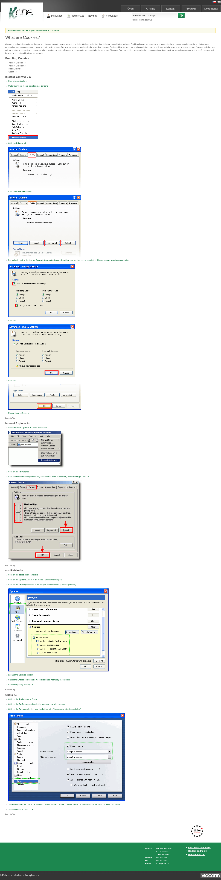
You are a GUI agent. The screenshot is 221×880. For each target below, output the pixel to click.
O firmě (150, 8)
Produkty (191, 8)
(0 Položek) (112, 16)
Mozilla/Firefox (14, 69)
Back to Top (10, 418)
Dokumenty (211, 8)
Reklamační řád (196, 854)
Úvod (130, 8)
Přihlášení (57, 16)
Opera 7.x (12, 72)
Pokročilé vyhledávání (142, 20)
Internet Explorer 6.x (17, 66)
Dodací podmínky (197, 851)
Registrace (78, 16)
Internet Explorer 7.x (17, 63)
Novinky (92, 16)
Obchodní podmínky (199, 847)
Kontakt (170, 8)
